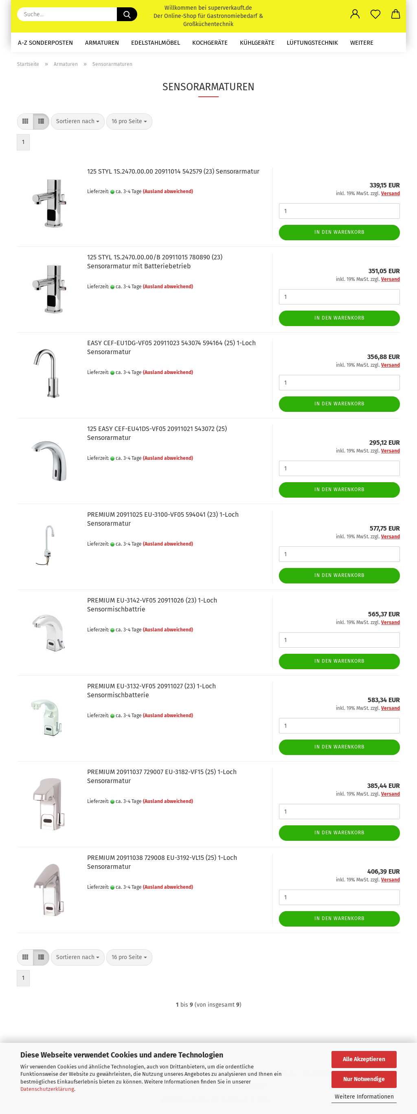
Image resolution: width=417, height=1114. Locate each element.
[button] (355, 14)
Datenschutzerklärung (47, 1089)
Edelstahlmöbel (155, 42)
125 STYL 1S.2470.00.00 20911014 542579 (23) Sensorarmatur (173, 171)
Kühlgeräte (257, 42)
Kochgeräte (210, 42)
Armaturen (102, 42)
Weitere (361, 42)
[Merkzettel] (375, 14)
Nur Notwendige (364, 1079)
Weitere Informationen (364, 1096)
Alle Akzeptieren (364, 1059)
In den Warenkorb (339, 232)
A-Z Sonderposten (45, 42)
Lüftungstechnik (312, 42)
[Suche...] (127, 14)
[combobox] (78, 121)
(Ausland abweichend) (168, 191)
